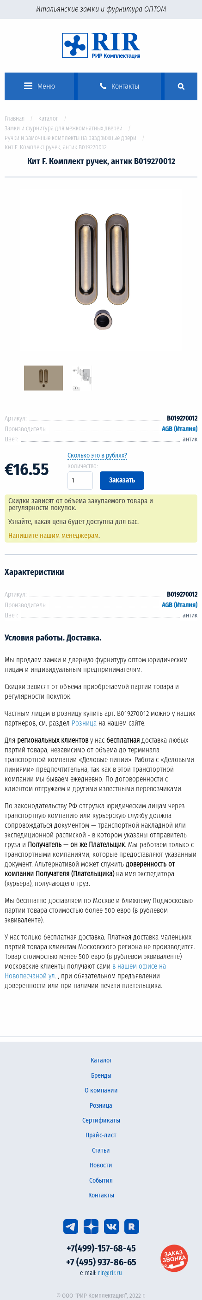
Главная (14, 118)
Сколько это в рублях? (97, 455)
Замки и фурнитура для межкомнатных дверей (63, 128)
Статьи (101, 1150)
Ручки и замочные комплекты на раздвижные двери (70, 137)
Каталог (48, 118)
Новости (101, 1165)
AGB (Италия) (179, 429)
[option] (101, 271)
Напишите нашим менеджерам (53, 535)
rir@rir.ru (110, 1272)
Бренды (101, 1076)
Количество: (82, 466)
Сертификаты (101, 1120)
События (101, 1180)
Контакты (101, 1195)
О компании (101, 1090)
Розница (84, 723)
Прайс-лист (101, 1135)
